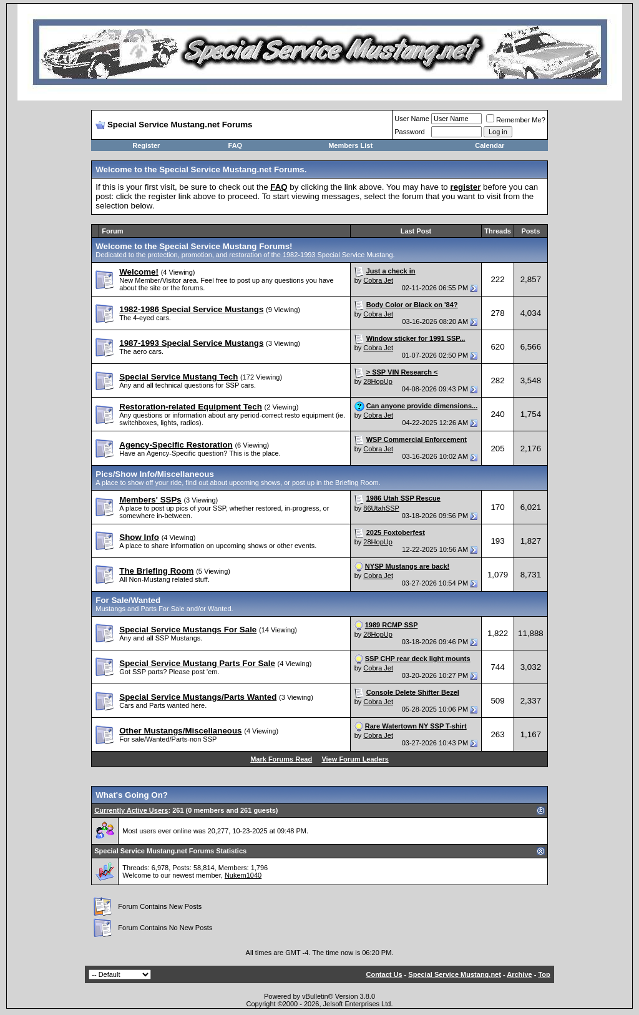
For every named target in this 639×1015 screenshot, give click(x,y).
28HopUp (377, 381)
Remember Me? (515, 120)
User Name (411, 118)
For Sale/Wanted (127, 600)
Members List (350, 145)
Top (544, 974)
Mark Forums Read (281, 759)
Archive (519, 974)
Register (146, 145)
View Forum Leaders (354, 759)
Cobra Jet (378, 280)
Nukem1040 (243, 875)
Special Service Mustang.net (454, 974)
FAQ (235, 145)
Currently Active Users (131, 810)
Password (409, 131)
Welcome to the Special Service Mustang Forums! (193, 246)
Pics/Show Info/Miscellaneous (154, 474)
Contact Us (384, 974)
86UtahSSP (381, 508)
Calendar (489, 145)
